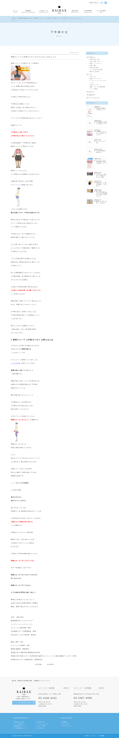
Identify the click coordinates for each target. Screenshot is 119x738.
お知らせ (91, 92)
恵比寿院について (20, 726)
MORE (65, 688)
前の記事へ (39, 664)
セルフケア (93, 76)
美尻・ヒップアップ (95, 63)
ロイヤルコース (67, 726)
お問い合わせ (93, 2)
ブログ (90, 74)
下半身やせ (91, 57)
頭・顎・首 (65, 724)
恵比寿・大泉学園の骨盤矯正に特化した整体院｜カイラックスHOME (32, 18)
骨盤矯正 (65, 722)
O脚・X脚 (93, 65)
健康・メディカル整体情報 (97, 86)
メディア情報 (41, 726)
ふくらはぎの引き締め (96, 69)
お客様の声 (91, 95)
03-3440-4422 (47, 698)
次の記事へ (51, 664)
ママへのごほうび (93, 98)
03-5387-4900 (83, 698)
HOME (86, 735)
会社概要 (102, 735)
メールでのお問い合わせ (23, 702)
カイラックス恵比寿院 (19, 627)
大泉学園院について (21, 728)
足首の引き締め (94, 67)
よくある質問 (19, 724)
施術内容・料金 (19, 722)
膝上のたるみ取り (95, 71)
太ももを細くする (95, 61)
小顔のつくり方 (94, 84)
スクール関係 (94, 88)
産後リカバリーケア (95, 78)
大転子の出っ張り (95, 59)
